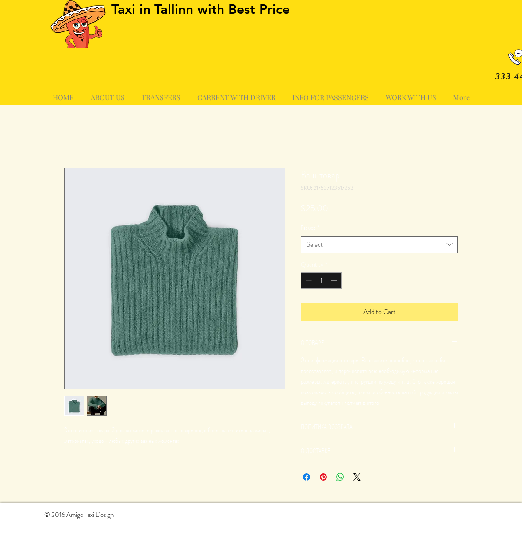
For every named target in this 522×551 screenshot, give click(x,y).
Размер (310, 228)
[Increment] (334, 280)
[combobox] (379, 244)
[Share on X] (357, 477)
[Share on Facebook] (306, 477)
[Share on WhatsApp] (340, 477)
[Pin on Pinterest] (323, 477)
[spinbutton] (321, 280)
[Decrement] (307, 280)
